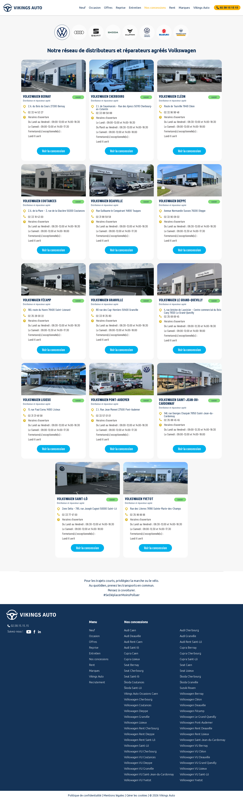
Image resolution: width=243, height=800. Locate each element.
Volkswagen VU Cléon (193, 751)
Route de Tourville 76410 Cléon (179, 106)
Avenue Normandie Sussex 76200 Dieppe (184, 210)
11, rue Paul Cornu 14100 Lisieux (44, 409)
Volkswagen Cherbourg (138, 699)
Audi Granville (188, 636)
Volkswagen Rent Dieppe (139, 734)
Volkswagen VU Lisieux (193, 768)
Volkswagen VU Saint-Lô (194, 774)
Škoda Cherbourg (190, 676)
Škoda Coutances (134, 682)
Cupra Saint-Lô (189, 659)
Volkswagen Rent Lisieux (194, 734)
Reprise (121, 7)
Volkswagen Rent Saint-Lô (139, 739)
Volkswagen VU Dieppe (138, 762)
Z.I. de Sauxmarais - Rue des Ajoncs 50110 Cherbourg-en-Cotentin (124, 107)
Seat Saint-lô (131, 676)
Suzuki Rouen (188, 687)
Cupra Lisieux (132, 659)
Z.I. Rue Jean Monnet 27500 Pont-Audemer (118, 409)
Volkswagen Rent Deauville (196, 728)
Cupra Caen (131, 653)
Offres (108, 7)
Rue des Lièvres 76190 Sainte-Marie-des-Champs (155, 508)
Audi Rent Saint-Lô (191, 641)
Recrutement (97, 682)
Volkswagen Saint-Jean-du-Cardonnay (202, 739)
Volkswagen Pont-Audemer (196, 722)
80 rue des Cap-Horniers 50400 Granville (117, 309)
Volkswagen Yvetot (191, 780)
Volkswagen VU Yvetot (137, 780)
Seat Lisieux (187, 670)
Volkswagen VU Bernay (194, 745)
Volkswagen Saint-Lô (136, 745)
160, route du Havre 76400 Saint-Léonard (49, 309)
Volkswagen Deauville (193, 705)
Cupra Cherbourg (190, 653)
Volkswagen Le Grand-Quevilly (198, 716)
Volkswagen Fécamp (192, 710)
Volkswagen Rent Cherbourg (141, 728)
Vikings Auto (201, 7)
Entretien (135, 7)
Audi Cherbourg (189, 630)
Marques (184, 7)
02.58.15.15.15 (20, 625)
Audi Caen (130, 630)
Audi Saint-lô (131, 647)
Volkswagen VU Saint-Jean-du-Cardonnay (149, 774)
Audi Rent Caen (133, 641)
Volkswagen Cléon (191, 699)
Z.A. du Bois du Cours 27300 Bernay (46, 106)
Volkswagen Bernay (192, 693)
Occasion (95, 7)
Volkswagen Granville (137, 716)
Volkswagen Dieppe (136, 710)
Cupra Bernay (188, 647)
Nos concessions (155, 7)
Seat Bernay (131, 664)
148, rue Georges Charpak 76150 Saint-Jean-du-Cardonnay (188, 414)
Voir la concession (53, 151)
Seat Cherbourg (133, 670)
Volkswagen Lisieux (135, 722)
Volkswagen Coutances (137, 705)
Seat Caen (186, 664)
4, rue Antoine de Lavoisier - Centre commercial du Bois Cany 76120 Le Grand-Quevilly (192, 311)
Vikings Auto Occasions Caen (141, 693)
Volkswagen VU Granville (139, 768)
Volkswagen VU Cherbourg (140, 751)
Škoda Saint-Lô (133, 687)
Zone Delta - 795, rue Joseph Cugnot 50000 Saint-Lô (89, 508)
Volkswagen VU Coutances (140, 757)
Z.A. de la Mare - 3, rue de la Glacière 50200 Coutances (56, 210)
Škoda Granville (189, 682)
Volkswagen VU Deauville (195, 757)
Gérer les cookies (136, 795)
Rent (172, 7)
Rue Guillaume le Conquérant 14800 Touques (118, 210)
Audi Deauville (132, 636)
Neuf (82, 7)
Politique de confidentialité (84, 795)
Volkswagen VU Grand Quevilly (198, 762)
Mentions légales (113, 795)
